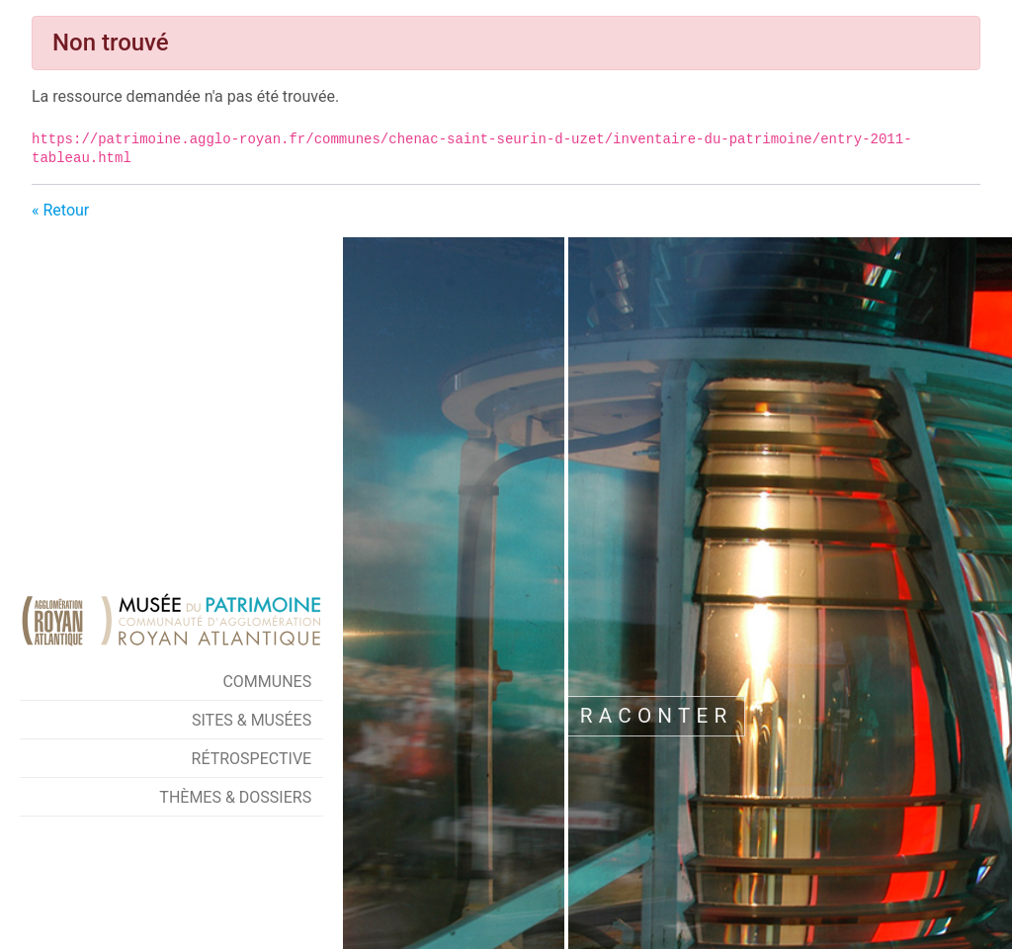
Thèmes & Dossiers (235, 797)
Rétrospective (252, 758)
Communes (266, 681)
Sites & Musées (251, 720)
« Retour (60, 210)
